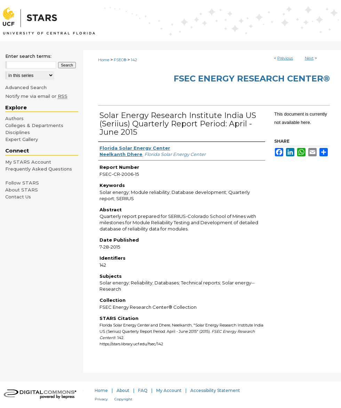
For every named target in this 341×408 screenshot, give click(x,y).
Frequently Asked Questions (38, 169)
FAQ (143, 390)
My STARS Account (28, 162)
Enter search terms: (28, 56)
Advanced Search (26, 87)
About (123, 390)
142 (134, 59)
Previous (285, 58)
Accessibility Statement (215, 390)
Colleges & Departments (34, 125)
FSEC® (120, 59)
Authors (14, 118)
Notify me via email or (36, 96)
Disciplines (17, 132)
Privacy (101, 399)
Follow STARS (22, 183)
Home (103, 59)
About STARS (21, 190)
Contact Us (18, 196)
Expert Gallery (21, 139)
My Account (169, 390)
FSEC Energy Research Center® (252, 78)
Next (309, 58)
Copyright (123, 399)
